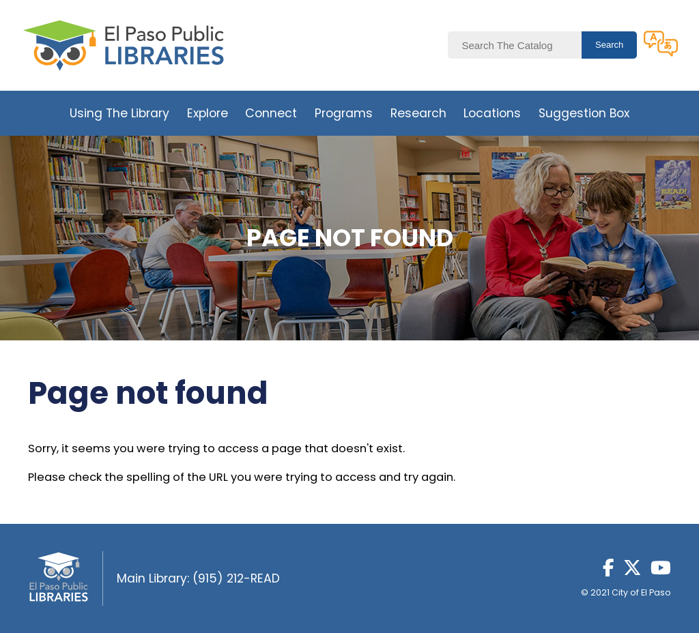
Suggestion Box (584, 113)
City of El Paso (641, 592)
